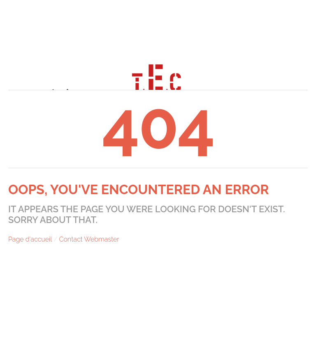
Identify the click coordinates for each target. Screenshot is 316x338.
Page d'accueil (30, 239)
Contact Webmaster (89, 239)
